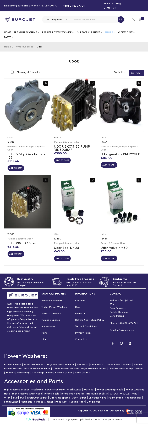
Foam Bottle (115, 400)
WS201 (114, 396)
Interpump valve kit (72, 396)
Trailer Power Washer (118, 367)
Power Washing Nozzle (109, 392)
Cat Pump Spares (59, 400)
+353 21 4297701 (127, 325)
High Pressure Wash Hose (27, 396)
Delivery (80, 315)
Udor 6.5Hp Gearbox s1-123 (26, 155)
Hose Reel (61, 404)
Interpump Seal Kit (97, 396)
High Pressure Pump (93, 371)
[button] (19, 168)
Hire (43, 341)
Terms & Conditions (86, 328)
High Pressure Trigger (16, 392)
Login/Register (133, 19)
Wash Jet (88, 392)
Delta (49, 375)
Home (7, 46)
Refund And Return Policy (89, 322)
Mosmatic (26, 404)
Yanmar (10, 375)
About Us (108, 3)
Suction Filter (77, 404)
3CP (22, 400)
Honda (139, 371)
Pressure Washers (51, 303)
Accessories (48, 328)
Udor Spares (79, 400)
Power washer (13, 367)
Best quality (25, 281)
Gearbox (12, 146)
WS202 (124, 396)
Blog (118, 3)
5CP (15, 400)
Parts (22, 146)
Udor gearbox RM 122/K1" (120, 154)
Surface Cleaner (43, 404)
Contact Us (110, 7)
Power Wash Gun (55, 392)
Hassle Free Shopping (80, 281)
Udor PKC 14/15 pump (23, 244)
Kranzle (59, 375)
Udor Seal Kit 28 (66, 249)
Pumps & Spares (24, 46)
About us (80, 303)
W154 (7, 400)
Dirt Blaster (93, 404)
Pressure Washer (34, 367)
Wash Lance (74, 392)
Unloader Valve (97, 400)
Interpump (23, 375)
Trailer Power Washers (54, 309)
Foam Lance (11, 404)
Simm (78, 375)
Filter (139, 72)
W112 (134, 396)
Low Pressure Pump (121, 371)
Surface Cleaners (51, 315)
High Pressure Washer (60, 367)
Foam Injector (133, 400)
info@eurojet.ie (125, 332)
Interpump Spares (37, 400)
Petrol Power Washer (37, 371)
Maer (86, 375)
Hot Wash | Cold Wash (90, 367)
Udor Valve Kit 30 (114, 249)
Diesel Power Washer (66, 371)
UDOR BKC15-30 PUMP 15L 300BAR (72, 148)
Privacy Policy (83, 335)
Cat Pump (38, 375)
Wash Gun (37, 392)
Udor (10, 137)
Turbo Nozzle (51, 396)
